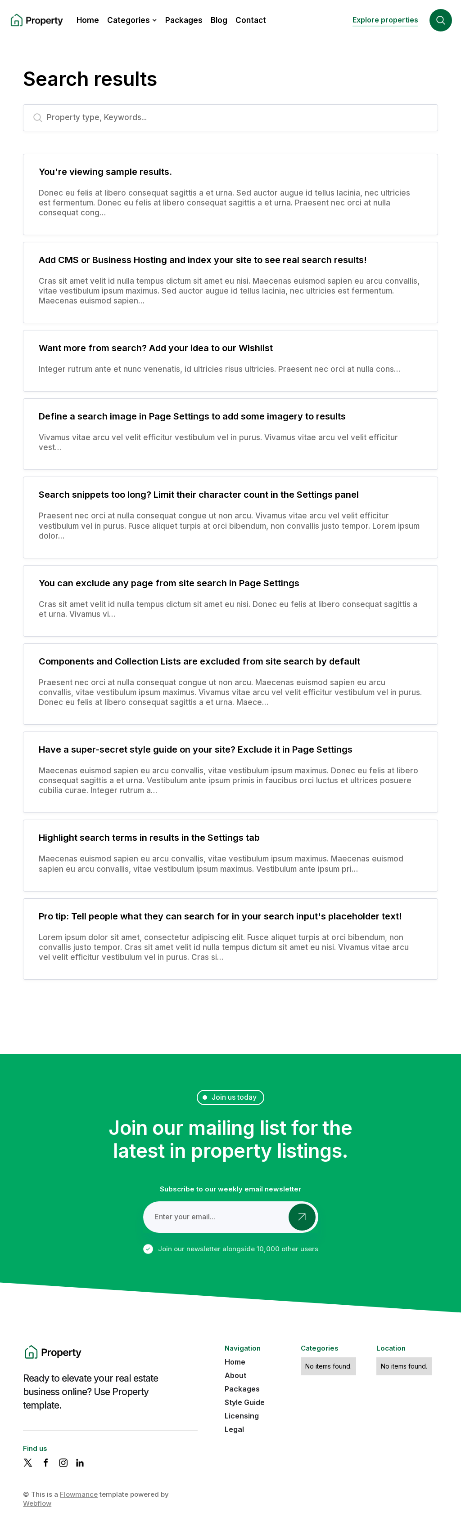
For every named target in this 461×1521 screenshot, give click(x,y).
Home (88, 20)
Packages (184, 20)
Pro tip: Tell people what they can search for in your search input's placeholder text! (220, 916)
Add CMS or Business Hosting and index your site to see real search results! (203, 259)
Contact (250, 20)
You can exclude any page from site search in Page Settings (169, 583)
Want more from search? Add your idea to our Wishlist (156, 348)
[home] (36, 20)
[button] (132, 20)
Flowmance (79, 1494)
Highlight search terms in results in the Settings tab (149, 837)
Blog (219, 20)
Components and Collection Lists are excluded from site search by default (199, 661)
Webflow (37, 1503)
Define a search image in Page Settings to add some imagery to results (192, 416)
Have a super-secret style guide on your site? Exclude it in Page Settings (196, 749)
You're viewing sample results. (105, 171)
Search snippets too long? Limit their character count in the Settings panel (199, 494)
